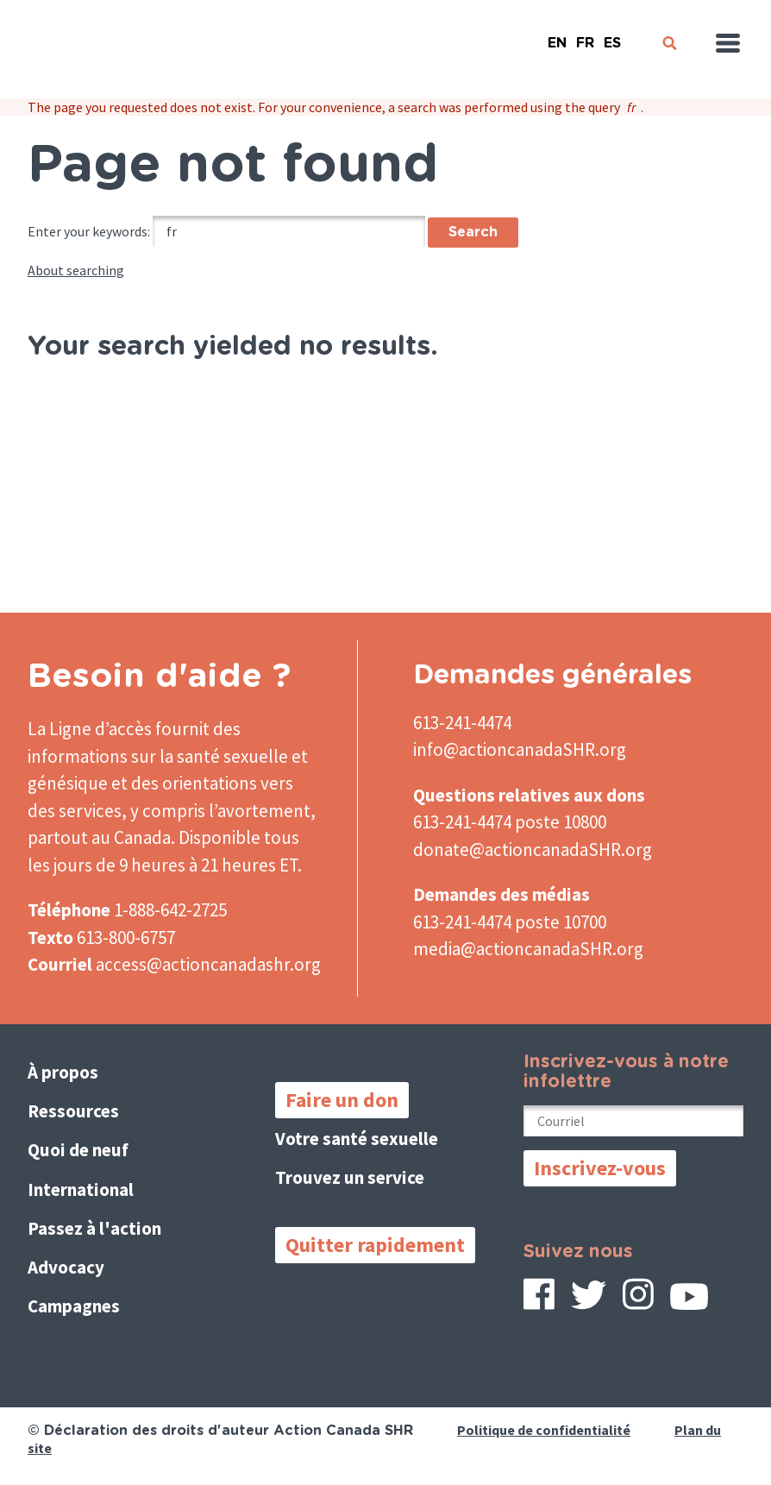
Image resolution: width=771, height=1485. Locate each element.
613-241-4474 (462, 722)
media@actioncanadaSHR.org (528, 948)
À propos (63, 1072)
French (585, 35)
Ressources (73, 1111)
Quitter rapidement (375, 1244)
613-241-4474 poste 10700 (509, 922)
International (81, 1189)
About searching (76, 270)
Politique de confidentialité (543, 1429)
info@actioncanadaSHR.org (519, 749)
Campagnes (74, 1306)
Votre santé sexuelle (356, 1138)
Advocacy (66, 1267)
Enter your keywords (87, 231)
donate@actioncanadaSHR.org (532, 849)
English (557, 35)
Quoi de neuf (78, 1149)
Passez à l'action (94, 1228)
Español (612, 35)
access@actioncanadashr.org (208, 964)
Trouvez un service (349, 1177)
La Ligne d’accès (90, 728)
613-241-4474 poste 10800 (509, 822)
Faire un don (341, 1099)
